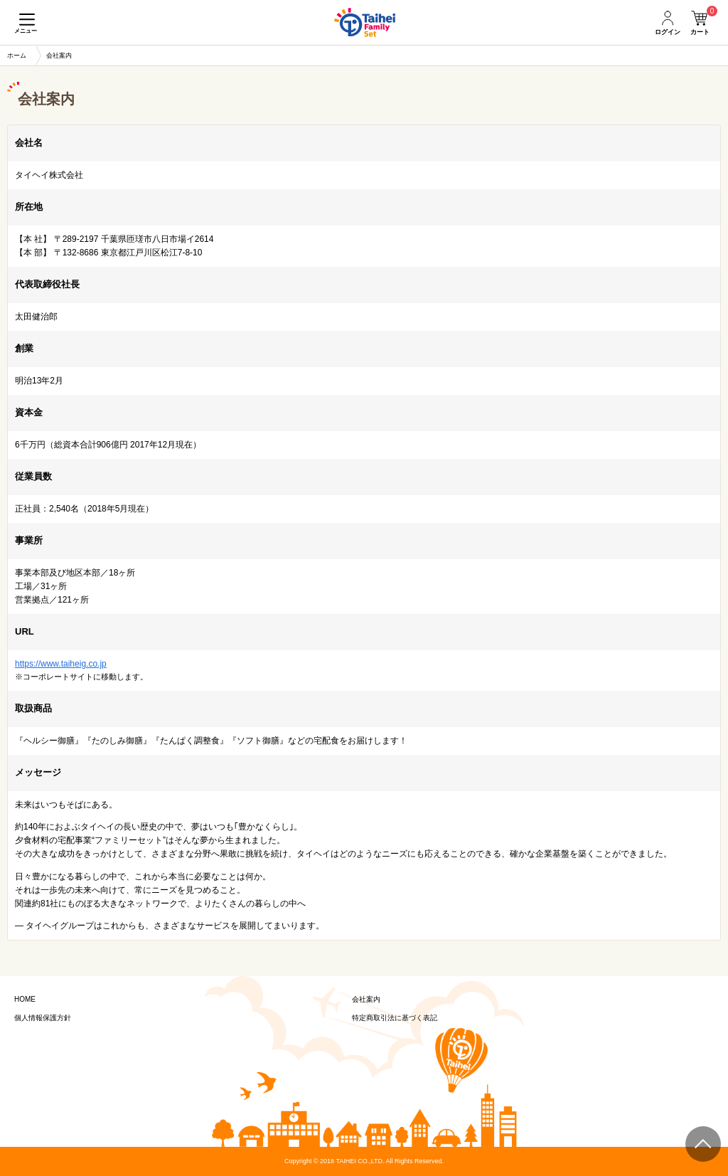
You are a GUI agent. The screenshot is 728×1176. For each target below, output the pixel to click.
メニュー (25, 31)
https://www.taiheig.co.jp (61, 664)
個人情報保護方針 (42, 1018)
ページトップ (703, 1144)
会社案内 (366, 999)
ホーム (16, 55)
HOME (25, 999)
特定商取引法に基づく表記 (394, 1018)
